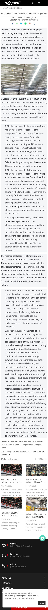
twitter (21, 23)
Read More (41, 459)
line (17, 23)
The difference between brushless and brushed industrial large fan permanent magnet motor (22, 444)
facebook (13, 23)
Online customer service (42, 538)
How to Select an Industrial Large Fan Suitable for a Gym (35, 480)
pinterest (29, 23)
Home (4, 8)
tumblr (34, 23)
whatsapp (25, 23)
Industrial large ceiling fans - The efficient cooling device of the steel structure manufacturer (36, 515)
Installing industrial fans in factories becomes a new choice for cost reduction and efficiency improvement (11, 514)
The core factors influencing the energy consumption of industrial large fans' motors (11, 480)
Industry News (15, 8)
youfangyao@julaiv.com (20, 556)
